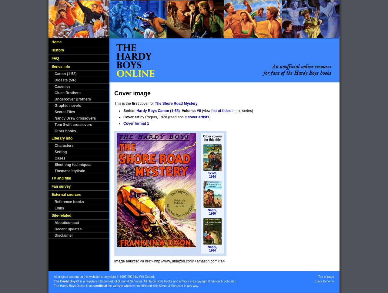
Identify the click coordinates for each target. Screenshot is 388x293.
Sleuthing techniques (73, 165)
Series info (61, 66)
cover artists (198, 117)
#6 (199, 111)
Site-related (61, 215)
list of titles (221, 111)
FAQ (55, 58)
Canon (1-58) (66, 74)
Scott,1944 (212, 175)
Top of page (326, 276)
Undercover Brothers (73, 99)
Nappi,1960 (212, 212)
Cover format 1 (136, 123)
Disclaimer (64, 235)
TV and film (61, 178)
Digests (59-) (65, 80)
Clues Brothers (68, 93)
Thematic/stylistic (70, 171)
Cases (60, 158)
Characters (64, 145)
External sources (66, 195)
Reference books (69, 202)
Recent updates (68, 229)
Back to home (325, 281)
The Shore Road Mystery (176, 103)
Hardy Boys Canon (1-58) (158, 111)
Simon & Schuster (130, 281)
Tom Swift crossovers (73, 125)
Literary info (62, 138)
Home (57, 42)
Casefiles (63, 86)
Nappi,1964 (212, 248)
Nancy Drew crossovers (75, 118)
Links (59, 208)
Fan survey (61, 186)
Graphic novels (68, 106)
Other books (65, 131)
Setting (61, 152)
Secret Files (65, 112)
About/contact (67, 223)
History (58, 50)
